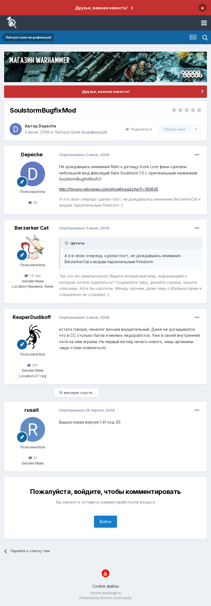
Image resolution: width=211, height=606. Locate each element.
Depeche (47, 126)
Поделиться (139, 129)
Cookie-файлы (105, 586)
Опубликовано (84, 154)
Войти (105, 521)
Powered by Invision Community (105, 598)
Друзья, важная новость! (101, 7)
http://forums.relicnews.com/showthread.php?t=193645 (108, 189)
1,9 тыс (32, 275)
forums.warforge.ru (105, 593)
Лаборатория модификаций (80, 132)
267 (32, 365)
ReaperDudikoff (32, 317)
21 (33, 457)
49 (32, 202)
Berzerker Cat (32, 228)
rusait (31, 410)
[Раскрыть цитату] (67, 243)
